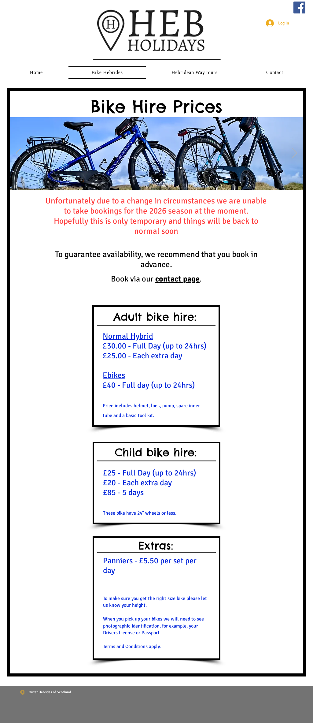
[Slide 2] (157, 180)
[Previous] (18, 153)
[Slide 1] (149, 180)
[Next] (294, 153)
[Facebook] (299, 7)
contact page (177, 279)
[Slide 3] (164, 180)
